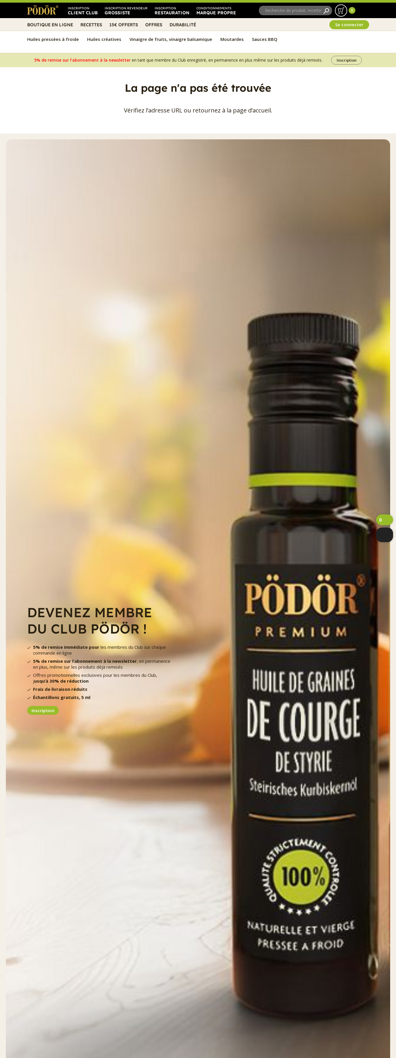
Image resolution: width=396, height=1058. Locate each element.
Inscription (347, 60)
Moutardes (232, 39)
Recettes (91, 24)
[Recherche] (326, 11)
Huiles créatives (104, 39)
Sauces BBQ (264, 39)
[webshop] (384, 535)
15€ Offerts (123, 24)
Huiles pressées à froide (53, 39)
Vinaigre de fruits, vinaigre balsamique (170, 39)
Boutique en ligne (50, 24)
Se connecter (349, 24)
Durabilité (183, 24)
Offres (153, 24)
